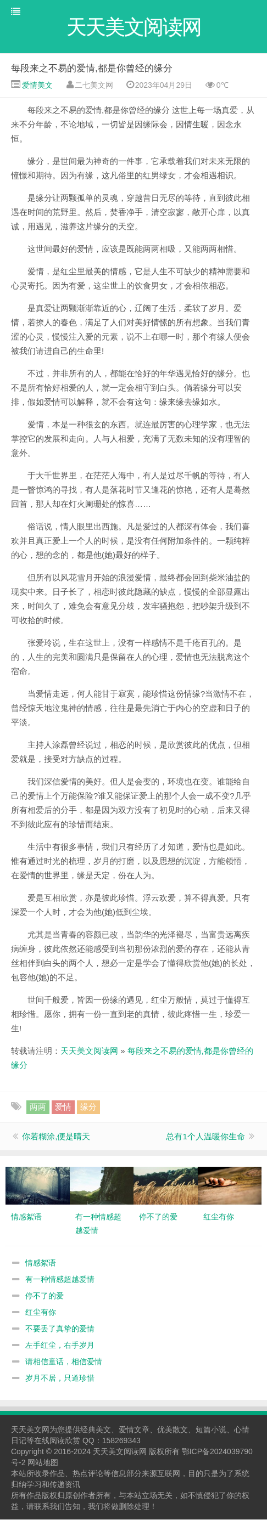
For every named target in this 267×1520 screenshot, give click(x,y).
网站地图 (42, 1463)
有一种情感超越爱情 (59, 1279)
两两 (38, 1107)
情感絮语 (40, 1263)
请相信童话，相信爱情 (63, 1362)
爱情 (63, 1107)
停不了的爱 (44, 1296)
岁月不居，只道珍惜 (59, 1378)
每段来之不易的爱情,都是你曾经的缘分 (92, 69)
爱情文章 (134, 1430)
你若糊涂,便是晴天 (56, 1137)
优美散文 (172, 1430)
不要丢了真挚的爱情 (59, 1329)
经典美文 (95, 1430)
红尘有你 (40, 1312)
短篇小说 (211, 1430)
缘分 (88, 1107)
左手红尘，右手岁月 (59, 1345)
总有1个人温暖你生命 (205, 1137)
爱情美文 (36, 85)
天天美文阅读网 (89, 1051)
